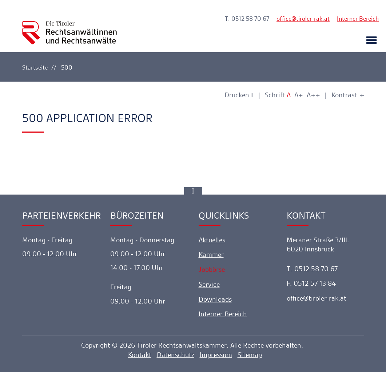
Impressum (216, 354)
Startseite (35, 67)
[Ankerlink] (193, 191)
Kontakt (139, 354)
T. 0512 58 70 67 (247, 19)
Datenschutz (175, 354)
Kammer (211, 254)
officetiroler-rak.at (303, 19)
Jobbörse (212, 269)
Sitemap (250, 354)
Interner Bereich (358, 19)
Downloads (215, 299)
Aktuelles (212, 239)
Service (209, 284)
